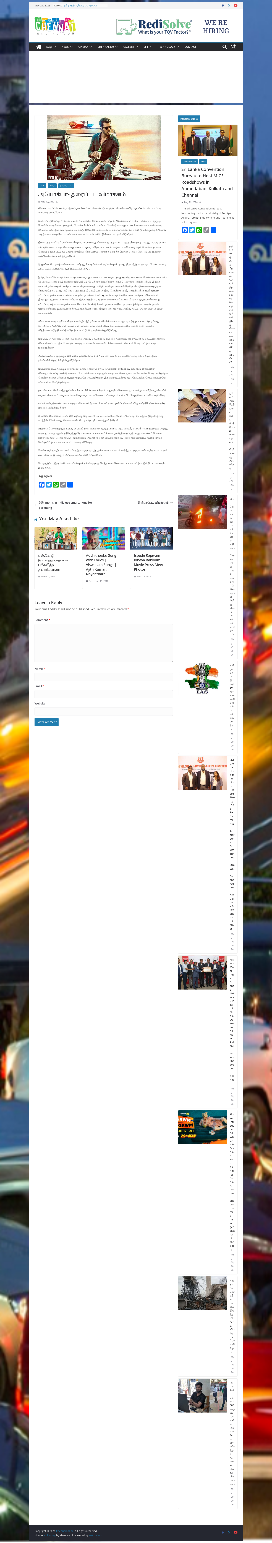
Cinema (83, 46)
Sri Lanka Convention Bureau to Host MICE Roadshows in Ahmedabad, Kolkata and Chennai (207, 182)
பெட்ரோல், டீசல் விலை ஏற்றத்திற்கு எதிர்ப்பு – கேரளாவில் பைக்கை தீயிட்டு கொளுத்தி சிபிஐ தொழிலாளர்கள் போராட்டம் (232, 566)
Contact (190, 46)
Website (40, 703)
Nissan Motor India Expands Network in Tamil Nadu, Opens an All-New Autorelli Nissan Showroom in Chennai (232, 1021)
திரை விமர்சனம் (66, 185)
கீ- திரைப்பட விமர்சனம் (155, 503)
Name (40, 669)
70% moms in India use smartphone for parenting (63, 505)
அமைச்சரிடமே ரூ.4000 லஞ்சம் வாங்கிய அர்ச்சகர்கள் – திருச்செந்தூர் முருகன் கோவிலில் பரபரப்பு (232, 1433)
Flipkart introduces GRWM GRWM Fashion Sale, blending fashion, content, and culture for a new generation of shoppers (232, 1182)
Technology (166, 46)
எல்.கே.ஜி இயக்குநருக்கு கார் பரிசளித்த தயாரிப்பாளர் (53, 562)
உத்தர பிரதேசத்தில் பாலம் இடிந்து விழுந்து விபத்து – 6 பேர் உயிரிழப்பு (232, 1316)
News (65, 46)
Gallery (128, 46)
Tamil (42, 185)
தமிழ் (49, 46)
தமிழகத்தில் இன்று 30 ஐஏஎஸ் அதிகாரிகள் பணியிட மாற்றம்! (80, 7)
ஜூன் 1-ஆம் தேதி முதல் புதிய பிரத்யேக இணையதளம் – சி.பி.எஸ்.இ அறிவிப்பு (232, 430)
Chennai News (189, 161)
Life (146, 46)
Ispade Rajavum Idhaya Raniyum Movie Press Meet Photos (148, 562)
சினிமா (52, 185)
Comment (42, 620)
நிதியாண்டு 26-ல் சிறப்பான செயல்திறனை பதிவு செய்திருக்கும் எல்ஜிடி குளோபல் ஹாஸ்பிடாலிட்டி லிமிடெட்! (232, 304)
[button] (54, 46)
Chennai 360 (106, 46)
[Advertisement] (136, 78)
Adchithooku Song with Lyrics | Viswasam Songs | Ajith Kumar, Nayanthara (101, 564)
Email (39, 686)
